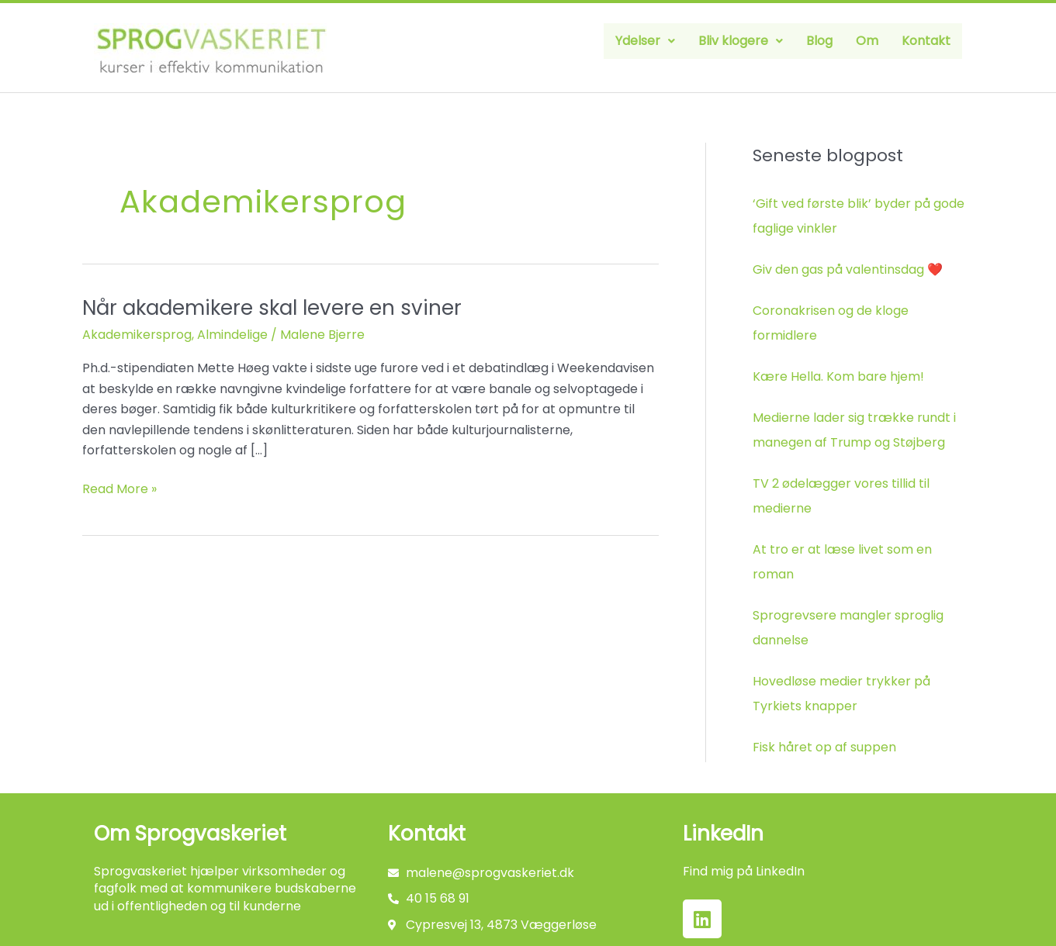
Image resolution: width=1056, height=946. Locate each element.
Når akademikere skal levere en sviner (272, 308)
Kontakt (926, 41)
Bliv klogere (740, 41)
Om (867, 41)
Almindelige (232, 335)
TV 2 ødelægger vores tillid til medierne (841, 496)
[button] (645, 41)
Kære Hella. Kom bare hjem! (838, 376)
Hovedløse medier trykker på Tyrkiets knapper (841, 693)
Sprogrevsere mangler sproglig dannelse (848, 627)
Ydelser (645, 41)
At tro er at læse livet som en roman (842, 561)
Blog (819, 41)
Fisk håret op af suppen (824, 747)
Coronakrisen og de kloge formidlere (831, 323)
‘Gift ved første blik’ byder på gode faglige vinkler (858, 216)
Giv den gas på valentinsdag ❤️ (848, 269)
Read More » (119, 488)
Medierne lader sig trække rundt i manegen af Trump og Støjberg (854, 430)
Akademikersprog (137, 335)
